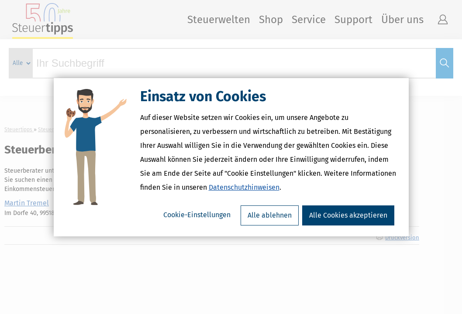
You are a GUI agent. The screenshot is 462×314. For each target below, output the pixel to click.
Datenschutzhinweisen (244, 187)
